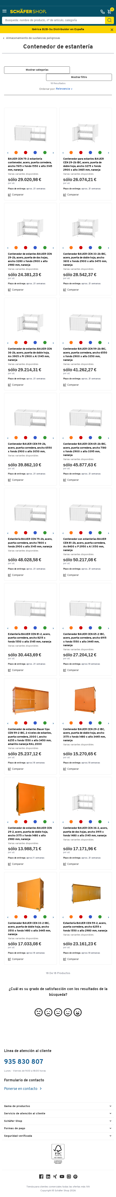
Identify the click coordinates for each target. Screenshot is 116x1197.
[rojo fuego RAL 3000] (25, 152)
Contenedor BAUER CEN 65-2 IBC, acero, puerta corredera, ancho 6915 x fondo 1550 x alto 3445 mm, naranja (84, 640)
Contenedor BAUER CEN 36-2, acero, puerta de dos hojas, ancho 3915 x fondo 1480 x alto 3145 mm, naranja (85, 832)
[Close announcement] (111, 30)
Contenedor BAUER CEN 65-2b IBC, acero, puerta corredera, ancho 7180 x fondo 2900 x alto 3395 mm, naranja (84, 450)
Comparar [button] (16, 195)
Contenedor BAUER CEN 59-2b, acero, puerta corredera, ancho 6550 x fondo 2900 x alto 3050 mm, (30, 448)
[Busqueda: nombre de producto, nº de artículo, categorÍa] (55, 20)
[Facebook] (41, 1177)
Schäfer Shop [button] (13, 1121)
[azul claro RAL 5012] (35, 152)
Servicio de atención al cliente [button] (24, 1113)
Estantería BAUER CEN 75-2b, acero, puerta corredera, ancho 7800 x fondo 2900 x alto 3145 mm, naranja (30, 543)
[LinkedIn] (48, 1177)
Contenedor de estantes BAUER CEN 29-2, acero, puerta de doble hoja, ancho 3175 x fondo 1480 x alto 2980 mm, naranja (30, 834)
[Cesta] (110, 11)
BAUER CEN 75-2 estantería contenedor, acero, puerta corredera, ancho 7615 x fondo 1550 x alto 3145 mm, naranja (30, 164)
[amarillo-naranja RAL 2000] (16, 152)
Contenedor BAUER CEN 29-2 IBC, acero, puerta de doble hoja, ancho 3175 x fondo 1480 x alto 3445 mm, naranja (84, 735)
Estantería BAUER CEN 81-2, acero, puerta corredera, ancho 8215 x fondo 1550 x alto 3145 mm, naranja (29, 638)
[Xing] (55, 1177)
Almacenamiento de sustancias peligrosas (33, 38)
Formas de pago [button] (14, 1128)
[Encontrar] (109, 20)
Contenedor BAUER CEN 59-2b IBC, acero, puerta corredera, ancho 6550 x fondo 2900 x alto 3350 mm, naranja (85, 354)
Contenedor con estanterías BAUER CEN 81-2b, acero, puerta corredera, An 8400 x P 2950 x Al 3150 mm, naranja (84, 545)
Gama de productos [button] (17, 1106)
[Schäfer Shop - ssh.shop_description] (28, 12)
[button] (4, 12)
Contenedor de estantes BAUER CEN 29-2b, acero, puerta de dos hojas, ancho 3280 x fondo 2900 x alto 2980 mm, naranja (30, 260)
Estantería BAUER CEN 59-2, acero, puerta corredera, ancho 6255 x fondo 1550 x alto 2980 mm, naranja (85, 927)
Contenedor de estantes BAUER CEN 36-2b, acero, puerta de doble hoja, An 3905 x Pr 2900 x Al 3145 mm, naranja (30, 354)
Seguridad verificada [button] (18, 1136)
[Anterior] (7, 152)
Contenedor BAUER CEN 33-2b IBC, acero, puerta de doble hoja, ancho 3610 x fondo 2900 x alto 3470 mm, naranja (85, 260)
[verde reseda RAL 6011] (44, 152)
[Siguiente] (53, 152)
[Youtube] (62, 1177)
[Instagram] (68, 1177)
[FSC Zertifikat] (58, 1155)
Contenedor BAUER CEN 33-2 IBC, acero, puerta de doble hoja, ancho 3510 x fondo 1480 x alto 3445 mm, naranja (29, 929)
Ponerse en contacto (21, 1089)
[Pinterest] (75, 1178)
